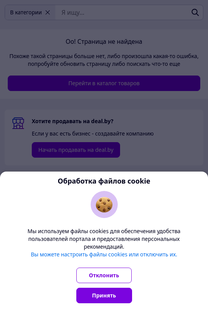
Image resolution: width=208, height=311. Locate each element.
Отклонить (104, 275)
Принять (104, 295)
